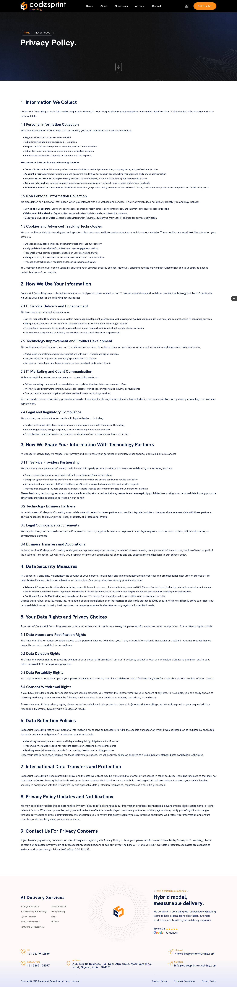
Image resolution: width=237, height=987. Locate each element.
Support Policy (159, 981)
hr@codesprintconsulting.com (194, 953)
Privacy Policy (209, 981)
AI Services (121, 6)
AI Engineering (63, 910)
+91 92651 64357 (38, 965)
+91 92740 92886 (38, 953)
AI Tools (139, 6)
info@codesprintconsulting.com (195, 965)
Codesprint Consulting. (49, 981)
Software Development (34, 929)
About (104, 6)
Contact (156, 6)
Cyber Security (29, 916)
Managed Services (31, 904)
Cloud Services (64, 904)
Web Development (31, 923)
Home (89, 6)
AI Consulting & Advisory (35, 910)
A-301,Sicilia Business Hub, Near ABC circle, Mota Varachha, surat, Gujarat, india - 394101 (112, 965)
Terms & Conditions (184, 981)
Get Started (205, 6)
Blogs (58, 916)
